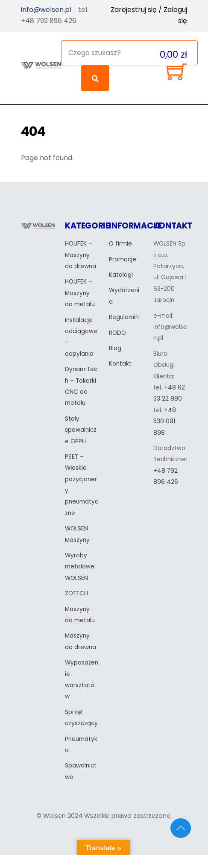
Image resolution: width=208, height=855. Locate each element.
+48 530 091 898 (164, 421)
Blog (115, 348)
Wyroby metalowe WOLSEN (79, 566)
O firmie (120, 244)
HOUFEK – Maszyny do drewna (80, 255)
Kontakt (120, 364)
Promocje (122, 259)
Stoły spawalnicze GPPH (81, 430)
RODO (117, 333)
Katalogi (121, 275)
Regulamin (124, 317)
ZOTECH (76, 593)
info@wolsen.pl (46, 10)
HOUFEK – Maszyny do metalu (80, 293)
